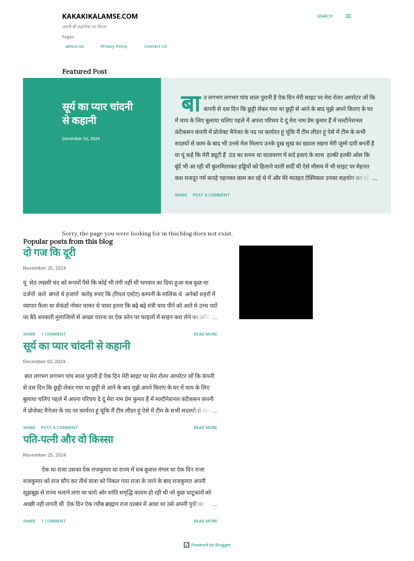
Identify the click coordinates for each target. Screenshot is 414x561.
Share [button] (181, 195)
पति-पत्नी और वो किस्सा (68, 439)
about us (71, 46)
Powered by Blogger (207, 544)
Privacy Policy (110, 46)
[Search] (324, 16)
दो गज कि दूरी (49, 252)
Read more (205, 334)
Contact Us (152, 46)
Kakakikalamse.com (100, 16)
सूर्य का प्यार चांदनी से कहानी (97, 113)
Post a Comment (211, 195)
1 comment (53, 334)
